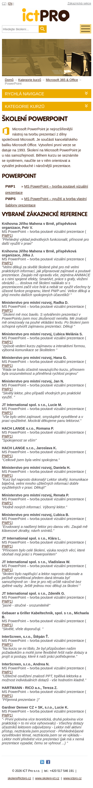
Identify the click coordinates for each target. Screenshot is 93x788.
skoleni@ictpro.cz (19, 778)
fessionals (46, 12)
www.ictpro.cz (72, 778)
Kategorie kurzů (25, 106)
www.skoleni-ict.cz (47, 778)
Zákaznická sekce (79, 3)
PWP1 (7, 236)
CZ (4, 3)
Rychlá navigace (24, 94)
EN (10, 3)
